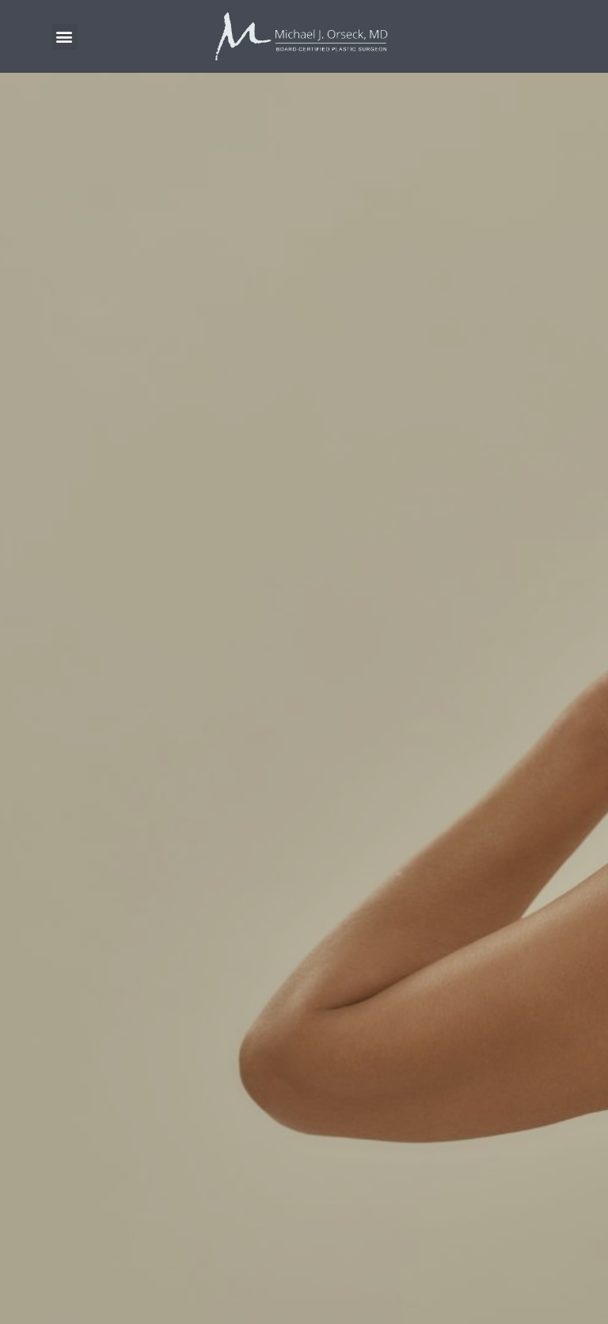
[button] (64, 37)
